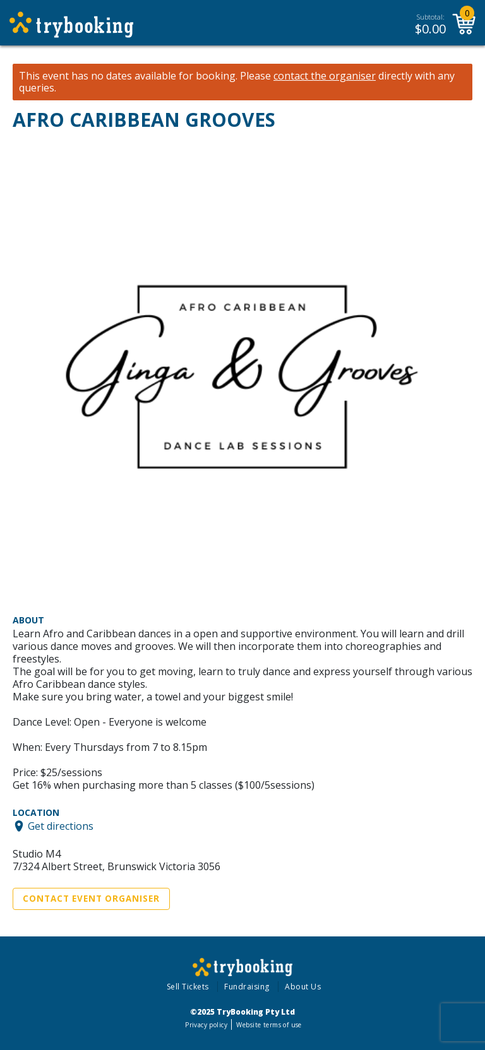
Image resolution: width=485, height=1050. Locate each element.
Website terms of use (268, 1024)
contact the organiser (324, 76)
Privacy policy (206, 1024)
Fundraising (247, 986)
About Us (303, 986)
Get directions (60, 826)
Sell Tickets (188, 986)
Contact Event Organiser (91, 898)
